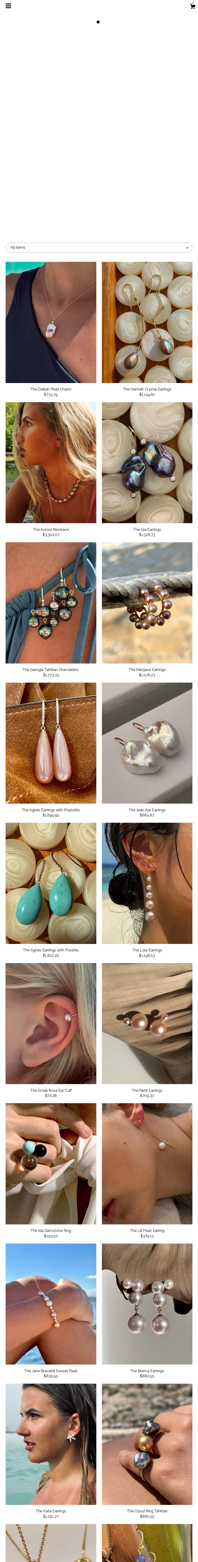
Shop (34, 1514)
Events (35, 1529)
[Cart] (192, 6)
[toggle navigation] (8, 5)
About (35, 1522)
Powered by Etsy (163, 1535)
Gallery (35, 1537)
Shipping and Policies (35, 1545)
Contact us (34, 1552)
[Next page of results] (129, 1469)
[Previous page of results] (68, 1469)
